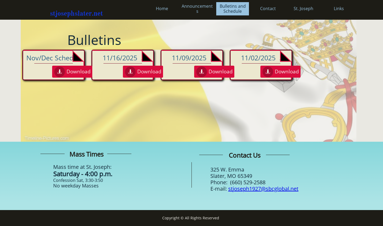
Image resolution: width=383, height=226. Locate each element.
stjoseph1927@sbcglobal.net (263, 188)
